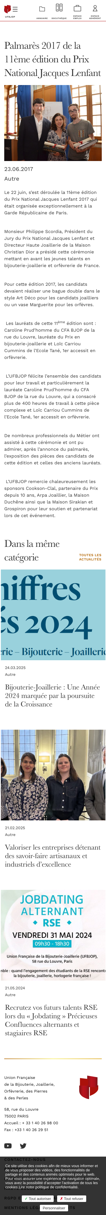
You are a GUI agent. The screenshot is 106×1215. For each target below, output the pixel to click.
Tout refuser (71, 1199)
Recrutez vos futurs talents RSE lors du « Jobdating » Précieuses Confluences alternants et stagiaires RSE (51, 1020)
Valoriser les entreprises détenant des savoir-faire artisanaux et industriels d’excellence (53, 856)
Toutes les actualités (90, 557)
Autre (11, 179)
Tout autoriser (38, 1199)
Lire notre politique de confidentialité (48, 1187)
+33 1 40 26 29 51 (31, 1130)
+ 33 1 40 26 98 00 (40, 1123)
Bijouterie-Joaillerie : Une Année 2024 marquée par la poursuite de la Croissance (52, 695)
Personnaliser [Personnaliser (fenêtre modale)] (54, 1208)
